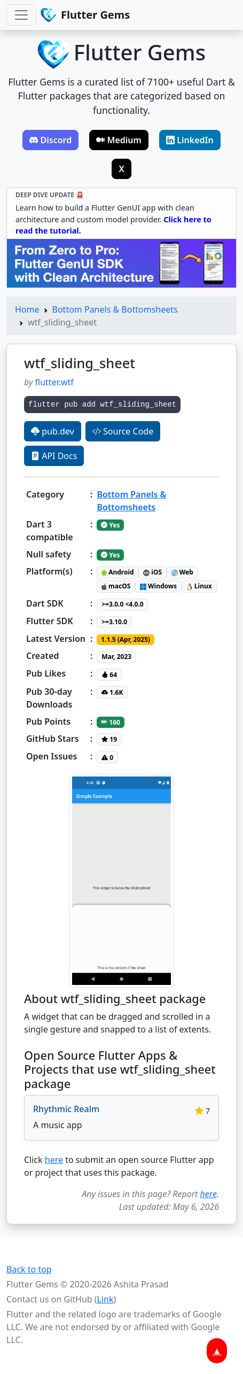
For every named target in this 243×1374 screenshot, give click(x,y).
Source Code (122, 431)
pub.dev (52, 431)
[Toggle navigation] (21, 15)
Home (27, 309)
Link (105, 1299)
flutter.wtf (54, 382)
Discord (50, 140)
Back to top (29, 1269)
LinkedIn (190, 140)
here (54, 1160)
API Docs (54, 456)
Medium (119, 140)
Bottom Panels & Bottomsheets (115, 309)
